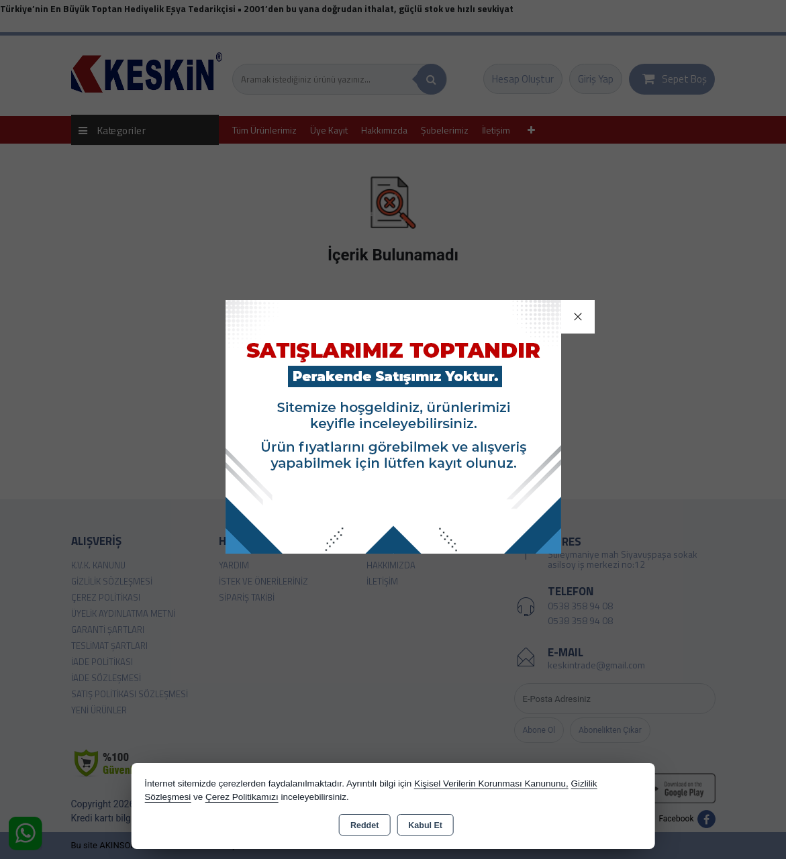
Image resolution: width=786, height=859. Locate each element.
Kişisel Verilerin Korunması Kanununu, (491, 783)
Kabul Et (425, 825)
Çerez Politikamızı (242, 797)
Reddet (364, 825)
